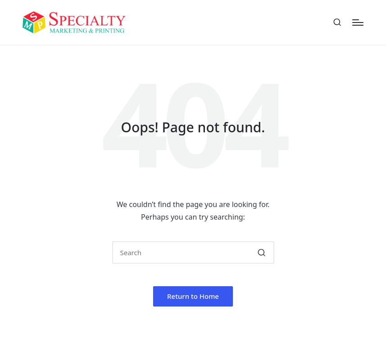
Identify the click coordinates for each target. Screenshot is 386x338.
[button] (262, 252)
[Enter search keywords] (193, 252)
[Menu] (357, 22)
